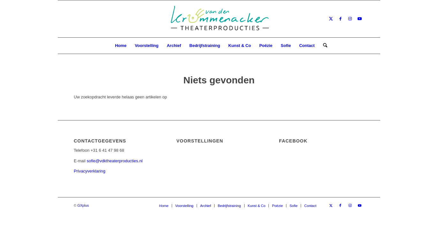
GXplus (83, 205)
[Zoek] (323, 46)
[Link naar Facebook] (340, 19)
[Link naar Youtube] (359, 19)
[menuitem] (121, 46)
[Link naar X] (331, 19)
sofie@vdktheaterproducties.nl (114, 160)
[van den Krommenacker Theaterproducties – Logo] (219, 18)
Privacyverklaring (89, 171)
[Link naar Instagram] (350, 19)
